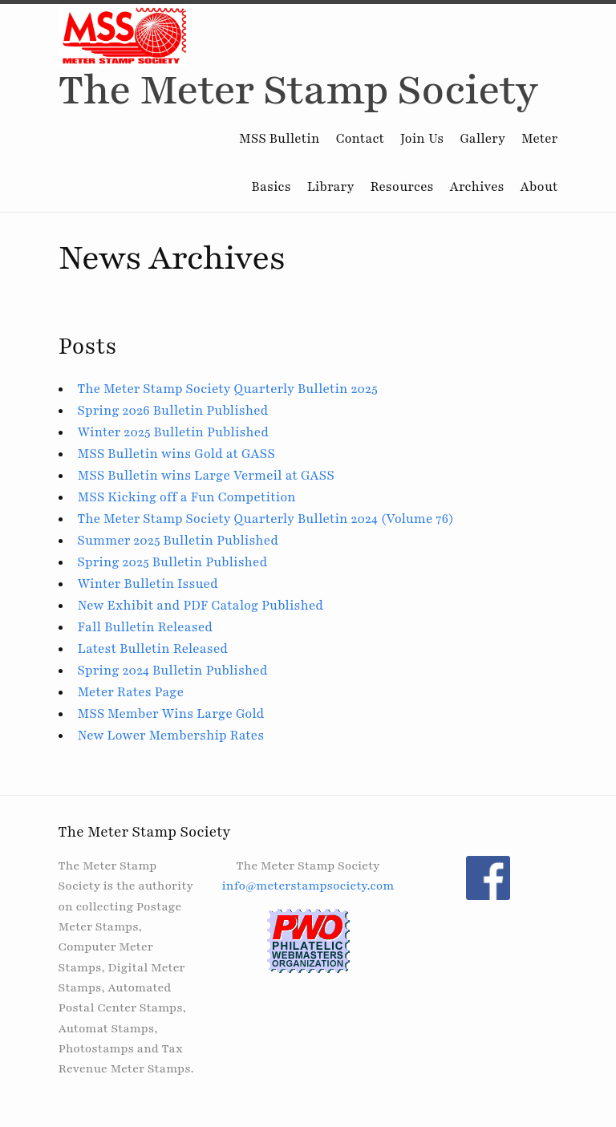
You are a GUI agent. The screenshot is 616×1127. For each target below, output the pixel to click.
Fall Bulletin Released (145, 627)
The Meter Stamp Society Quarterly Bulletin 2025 (228, 389)
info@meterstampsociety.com (307, 886)
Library (331, 187)
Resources (401, 187)
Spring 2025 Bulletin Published (173, 562)
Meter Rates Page (131, 692)
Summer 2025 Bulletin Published (178, 540)
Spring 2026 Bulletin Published (173, 411)
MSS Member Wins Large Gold (171, 714)
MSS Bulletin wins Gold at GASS (176, 454)
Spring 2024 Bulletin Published (173, 670)
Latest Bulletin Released (153, 649)
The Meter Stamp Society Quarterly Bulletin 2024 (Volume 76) (266, 519)
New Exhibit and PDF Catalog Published (200, 605)
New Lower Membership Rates (171, 735)
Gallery (482, 139)
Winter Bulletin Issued (148, 584)
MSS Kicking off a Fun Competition (187, 497)
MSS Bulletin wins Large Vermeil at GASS (206, 475)
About (539, 187)
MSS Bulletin (279, 139)
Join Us (422, 139)
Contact (360, 139)
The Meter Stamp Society (298, 90)
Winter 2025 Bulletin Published (173, 432)
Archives (477, 187)
